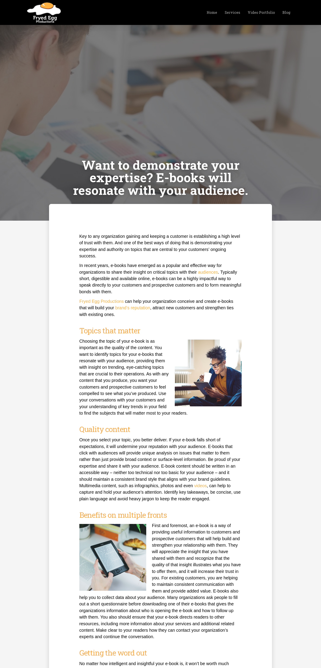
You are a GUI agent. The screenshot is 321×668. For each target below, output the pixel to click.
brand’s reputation (132, 307)
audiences (208, 272)
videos (200, 485)
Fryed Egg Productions (101, 301)
